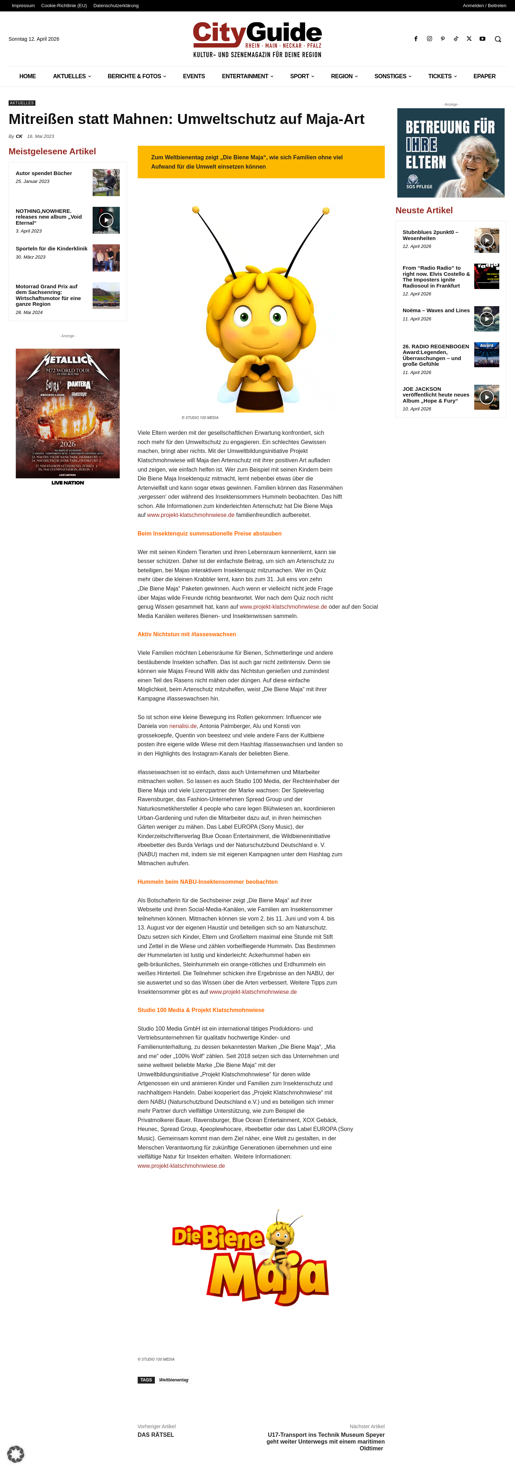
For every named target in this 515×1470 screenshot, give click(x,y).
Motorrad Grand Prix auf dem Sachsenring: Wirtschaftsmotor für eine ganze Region (48, 295)
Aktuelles (22, 103)
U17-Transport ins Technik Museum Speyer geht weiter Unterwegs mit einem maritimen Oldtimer (325, 1441)
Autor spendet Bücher (44, 173)
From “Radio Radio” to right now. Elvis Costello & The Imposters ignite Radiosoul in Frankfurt (436, 277)
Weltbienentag (173, 1379)
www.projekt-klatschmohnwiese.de (191, 515)
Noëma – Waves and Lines (436, 310)
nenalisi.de (183, 726)
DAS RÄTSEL (156, 1435)
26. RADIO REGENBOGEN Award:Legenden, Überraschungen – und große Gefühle (436, 355)
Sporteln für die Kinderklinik (52, 248)
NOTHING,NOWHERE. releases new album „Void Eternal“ (49, 217)
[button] (497, 39)
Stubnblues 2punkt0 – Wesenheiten (430, 235)
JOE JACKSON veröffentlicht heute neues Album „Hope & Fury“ (436, 395)
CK (19, 136)
